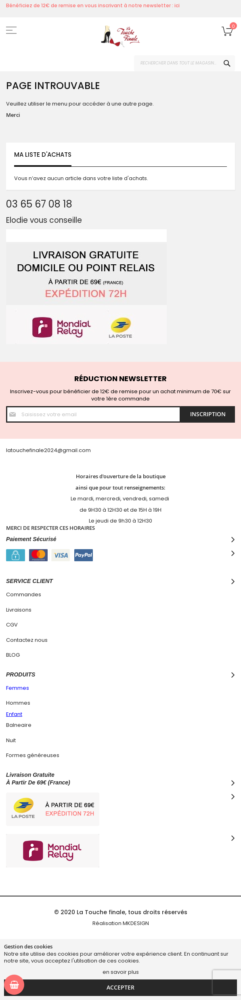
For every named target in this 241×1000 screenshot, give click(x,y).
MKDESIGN (136, 923)
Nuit (11, 740)
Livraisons (18, 610)
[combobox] (184, 63)
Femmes (17, 688)
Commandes (23, 594)
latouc (14, 450)
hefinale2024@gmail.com (57, 450)
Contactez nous (27, 640)
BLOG (13, 655)
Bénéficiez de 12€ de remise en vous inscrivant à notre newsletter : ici (93, 5)
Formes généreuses (32, 755)
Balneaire (18, 725)
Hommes (18, 703)
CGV (12, 625)
